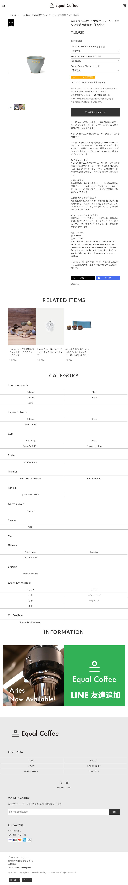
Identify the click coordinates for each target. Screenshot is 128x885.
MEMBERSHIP (31, 771)
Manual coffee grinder (30, 478)
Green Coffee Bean (19, 582)
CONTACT (94, 771)
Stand (30, 403)
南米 (31, 600)
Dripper (30, 392)
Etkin (30, 527)
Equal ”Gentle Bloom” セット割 (85, 66)
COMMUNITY (94, 766)
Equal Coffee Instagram (19, 867)
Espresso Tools (17, 412)
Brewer (12, 566)
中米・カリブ (94, 595)
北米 (31, 595)
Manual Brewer (30, 573)
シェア (108, 278)
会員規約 (12, 864)
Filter (94, 392)
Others (12, 545)
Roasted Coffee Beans (31, 622)
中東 (31, 606)
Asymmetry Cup (94, 446)
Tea (10, 536)
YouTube (60, 788)
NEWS (31, 766)
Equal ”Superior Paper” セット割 (86, 56)
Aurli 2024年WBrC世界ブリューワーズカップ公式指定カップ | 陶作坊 (51, 15)
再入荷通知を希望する (95, 112)
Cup (10, 433)
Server (12, 520)
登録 (114, 812)
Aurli (94, 440)
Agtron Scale (16, 503)
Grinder (30, 397)
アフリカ (30, 589)
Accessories (30, 424)
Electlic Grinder (94, 478)
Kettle (12, 487)
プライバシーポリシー (18, 857)
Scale (94, 397)
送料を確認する (102, 95)
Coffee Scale (30, 462)
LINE (69, 788)
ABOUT (94, 760)
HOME (13, 15)
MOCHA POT (30, 557)
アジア (94, 589)
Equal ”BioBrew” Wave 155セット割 (88, 46)
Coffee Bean (15, 615)
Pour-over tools (18, 385)
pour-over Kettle (30, 494)
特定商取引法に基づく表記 (20, 861)
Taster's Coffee (30, 446)
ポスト (83, 278)
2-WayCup (31, 440)
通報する (75, 284)
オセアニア (94, 600)
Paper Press (30, 552)
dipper (30, 511)
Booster (94, 552)
